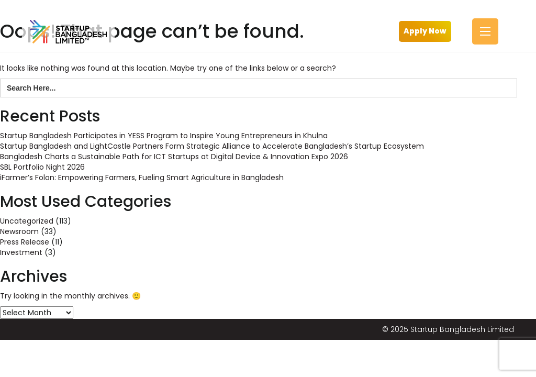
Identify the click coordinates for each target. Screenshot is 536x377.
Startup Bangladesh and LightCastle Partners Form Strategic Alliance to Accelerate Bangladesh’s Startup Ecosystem (212, 146)
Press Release (24, 242)
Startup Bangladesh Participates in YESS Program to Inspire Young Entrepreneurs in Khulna (164, 135)
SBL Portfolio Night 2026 (42, 167)
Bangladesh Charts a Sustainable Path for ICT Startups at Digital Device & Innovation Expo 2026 (174, 156)
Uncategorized (26, 221)
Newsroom (19, 231)
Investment (21, 252)
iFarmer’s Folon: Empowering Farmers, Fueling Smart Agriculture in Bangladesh (142, 177)
